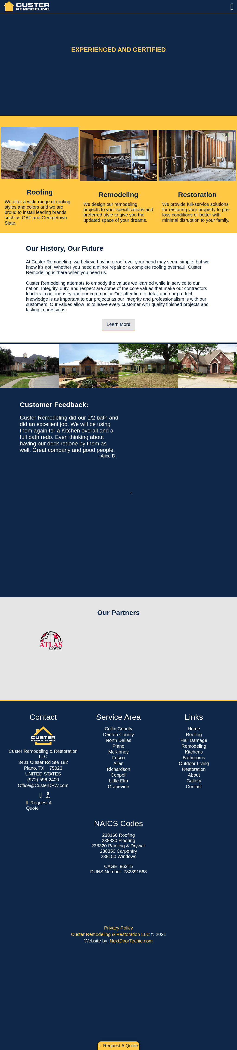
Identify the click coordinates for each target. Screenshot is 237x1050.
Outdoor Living (194, 763)
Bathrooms (194, 757)
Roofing (194, 734)
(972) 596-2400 (43, 779)
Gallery (194, 780)
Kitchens (194, 751)
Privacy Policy (118, 927)
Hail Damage (194, 740)
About (194, 775)
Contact (194, 786)
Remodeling (193, 746)
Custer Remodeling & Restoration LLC (111, 934)
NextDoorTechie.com (131, 940)
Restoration (194, 769)
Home (194, 728)
